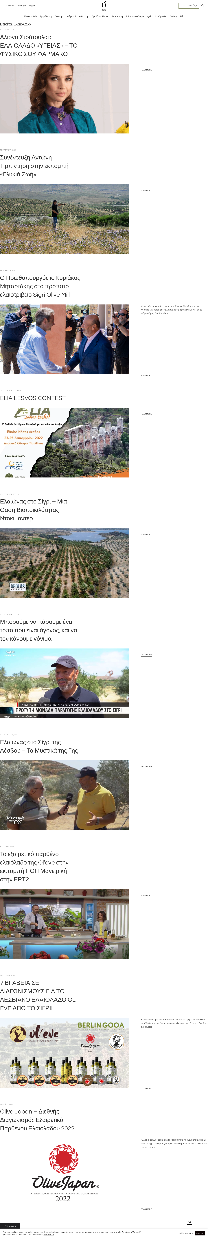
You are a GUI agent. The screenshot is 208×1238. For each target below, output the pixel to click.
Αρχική (185, 1215)
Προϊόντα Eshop (100, 16)
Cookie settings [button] (185, 1233)
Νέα (182, 16)
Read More (146, 70)
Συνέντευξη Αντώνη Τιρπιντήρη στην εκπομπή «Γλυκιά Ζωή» (34, 162)
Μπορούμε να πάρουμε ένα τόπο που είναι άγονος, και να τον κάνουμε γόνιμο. (38, 615)
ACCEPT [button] (199, 1233)
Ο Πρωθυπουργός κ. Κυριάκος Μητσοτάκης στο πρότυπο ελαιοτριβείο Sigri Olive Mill (40, 280)
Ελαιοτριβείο (30, 16)
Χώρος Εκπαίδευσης (78, 16)
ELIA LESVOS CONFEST (33, 389)
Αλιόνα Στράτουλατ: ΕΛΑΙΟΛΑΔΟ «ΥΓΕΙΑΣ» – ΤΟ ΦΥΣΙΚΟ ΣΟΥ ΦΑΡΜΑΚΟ (39, 45)
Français (22, 6)
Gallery (174, 16)
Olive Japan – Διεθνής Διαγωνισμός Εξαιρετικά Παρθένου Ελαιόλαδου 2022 (37, 1092)
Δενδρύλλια (161, 16)
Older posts (10, 1195)
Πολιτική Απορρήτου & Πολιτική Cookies (151, 1215)
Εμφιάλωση (46, 16)
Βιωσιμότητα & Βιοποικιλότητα (128, 16)
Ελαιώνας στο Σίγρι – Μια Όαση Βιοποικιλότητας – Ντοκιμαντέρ (33, 497)
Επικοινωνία (175, 1215)
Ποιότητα (59, 16)
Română (10, 6)
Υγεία (149, 16)
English (32, 6)
